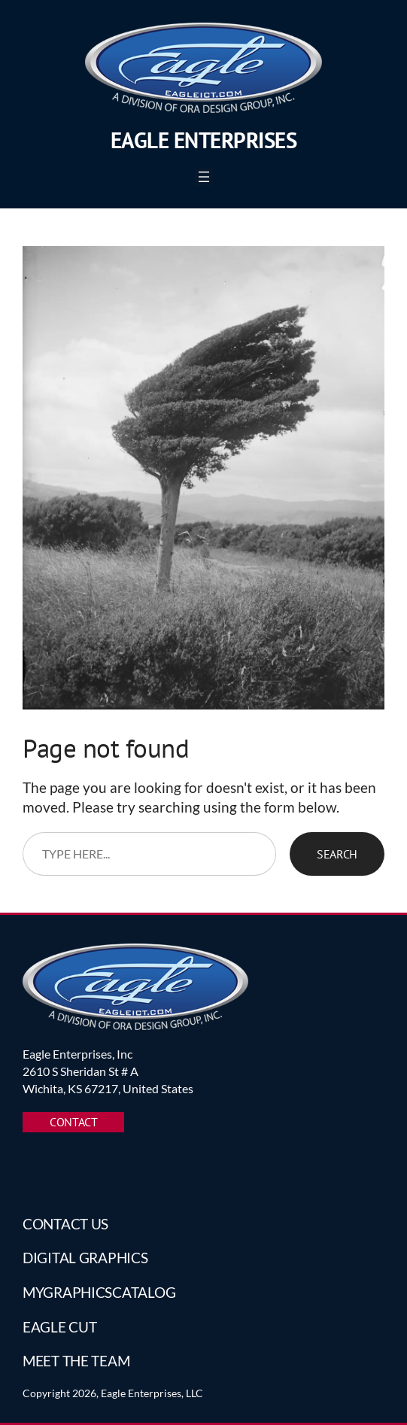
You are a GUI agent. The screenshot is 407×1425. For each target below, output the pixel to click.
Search (337, 854)
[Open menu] (204, 177)
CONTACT (73, 1122)
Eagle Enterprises (204, 140)
